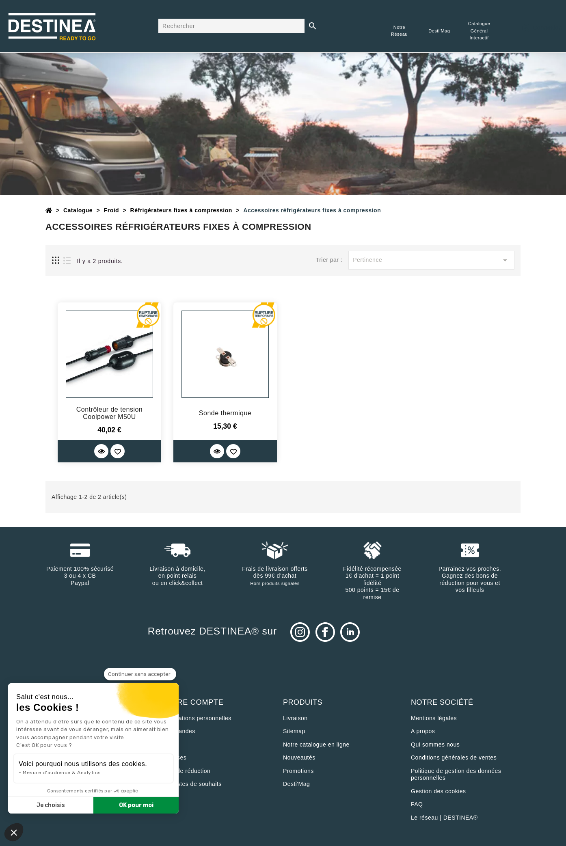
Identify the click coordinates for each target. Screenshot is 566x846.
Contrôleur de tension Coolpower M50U (109, 413)
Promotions (298, 771)
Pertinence (431, 260)
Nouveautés (299, 757)
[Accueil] (48, 210)
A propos (423, 731)
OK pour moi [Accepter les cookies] (136, 805)
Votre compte (192, 702)
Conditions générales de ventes (454, 757)
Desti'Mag (296, 784)
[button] (14, 832)
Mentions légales (434, 718)
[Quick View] (101, 451)
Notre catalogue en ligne (316, 744)
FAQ (417, 804)
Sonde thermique (225, 413)
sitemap (294, 731)
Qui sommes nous (435, 744)
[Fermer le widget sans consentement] (140, 674)
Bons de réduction (185, 771)
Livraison (295, 718)
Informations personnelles (196, 718)
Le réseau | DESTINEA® (444, 817)
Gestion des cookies (438, 791)
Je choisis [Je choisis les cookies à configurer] (51, 805)
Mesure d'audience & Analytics (62, 772)
